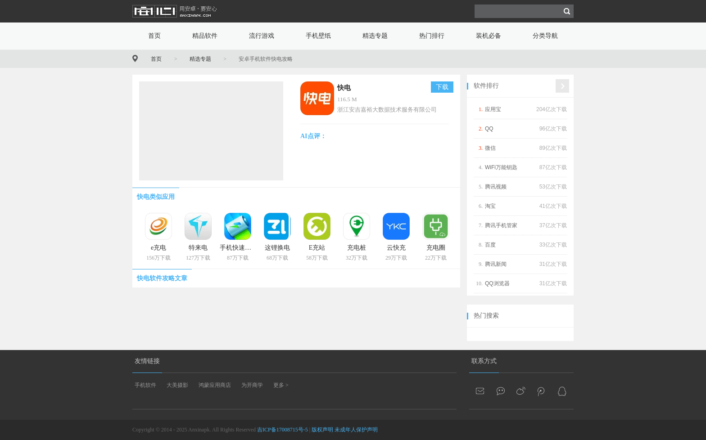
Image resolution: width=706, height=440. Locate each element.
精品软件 (204, 35)
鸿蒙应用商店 (215, 385)
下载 (442, 87)
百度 (490, 245)
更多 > (281, 385)
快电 (344, 87)
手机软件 (145, 385)
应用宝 (493, 109)
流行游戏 (261, 35)
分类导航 (545, 35)
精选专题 (375, 35)
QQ (489, 129)
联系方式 (484, 361)
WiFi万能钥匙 (501, 167)
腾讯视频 (496, 187)
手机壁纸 (318, 35)
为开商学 (252, 385)
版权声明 (322, 430)
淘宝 (490, 206)
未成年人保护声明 (356, 430)
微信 (490, 148)
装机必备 (488, 35)
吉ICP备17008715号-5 (282, 430)
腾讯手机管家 (501, 225)
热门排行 (431, 35)
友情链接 (147, 361)
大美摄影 (177, 385)
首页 (154, 35)
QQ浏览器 (497, 283)
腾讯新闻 (496, 264)
